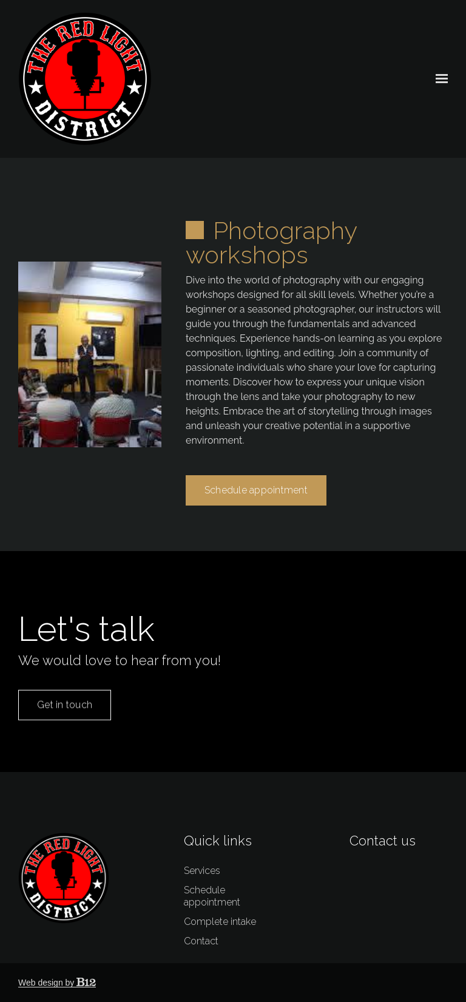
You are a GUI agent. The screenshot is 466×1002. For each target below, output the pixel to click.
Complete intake (220, 921)
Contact (201, 941)
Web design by (57, 982)
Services (202, 870)
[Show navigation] (439, 79)
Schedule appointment (256, 503)
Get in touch (64, 719)
